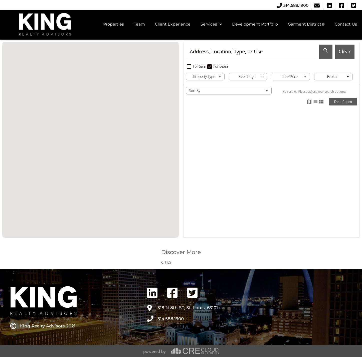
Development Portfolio (255, 24)
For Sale (196, 66)
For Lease (218, 66)
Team (139, 24)
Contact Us (346, 24)
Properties (113, 24)
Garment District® (306, 24)
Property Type (204, 76)
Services (211, 24)
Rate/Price (290, 76)
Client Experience (173, 24)
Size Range (247, 76)
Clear (345, 51)
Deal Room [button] (343, 101)
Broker (332, 76)
